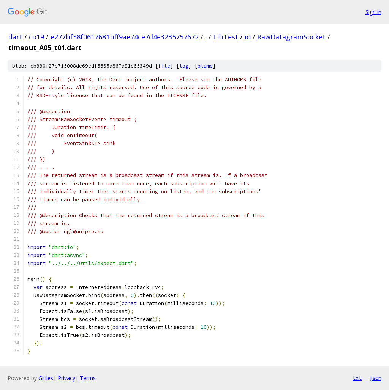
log (183, 66)
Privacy (66, 378)
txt (357, 377)
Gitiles (45, 378)
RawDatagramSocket (291, 36)
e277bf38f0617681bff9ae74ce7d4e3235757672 (125, 36)
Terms (88, 378)
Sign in (373, 12)
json (375, 377)
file (164, 66)
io (248, 36)
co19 (36, 36)
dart (15, 36)
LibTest (225, 36)
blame (205, 66)
